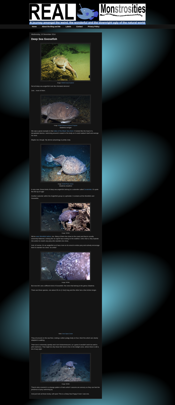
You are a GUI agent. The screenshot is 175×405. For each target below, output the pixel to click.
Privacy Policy (93, 27)
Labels (68, 27)
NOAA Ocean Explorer (67, 83)
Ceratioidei (88, 189)
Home (34, 27)
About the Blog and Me (51, 27)
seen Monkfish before (43, 236)
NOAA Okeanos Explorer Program (67, 125)
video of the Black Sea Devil (63, 131)
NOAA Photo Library (68, 184)
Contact (79, 27)
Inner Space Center (67, 333)
